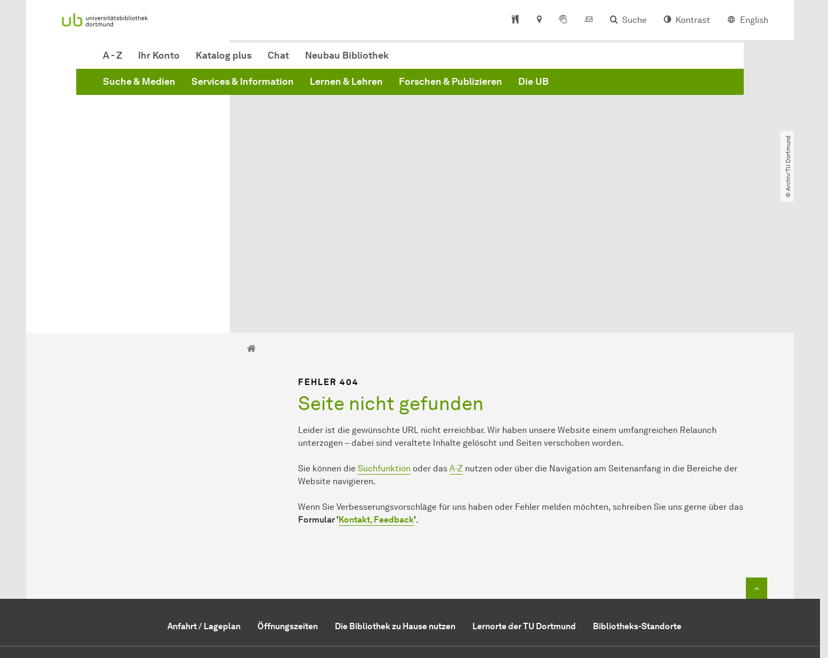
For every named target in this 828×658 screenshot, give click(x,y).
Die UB (695, 87)
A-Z (456, 346)
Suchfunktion (384, 346)
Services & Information (404, 87)
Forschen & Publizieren (612, 87)
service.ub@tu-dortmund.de (428, 573)
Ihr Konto (321, 61)
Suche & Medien (301, 87)
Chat (440, 61)
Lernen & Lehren (508, 87)
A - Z (274, 61)
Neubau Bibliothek (509, 61)
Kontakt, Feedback (376, 397)
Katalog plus (386, 61)
